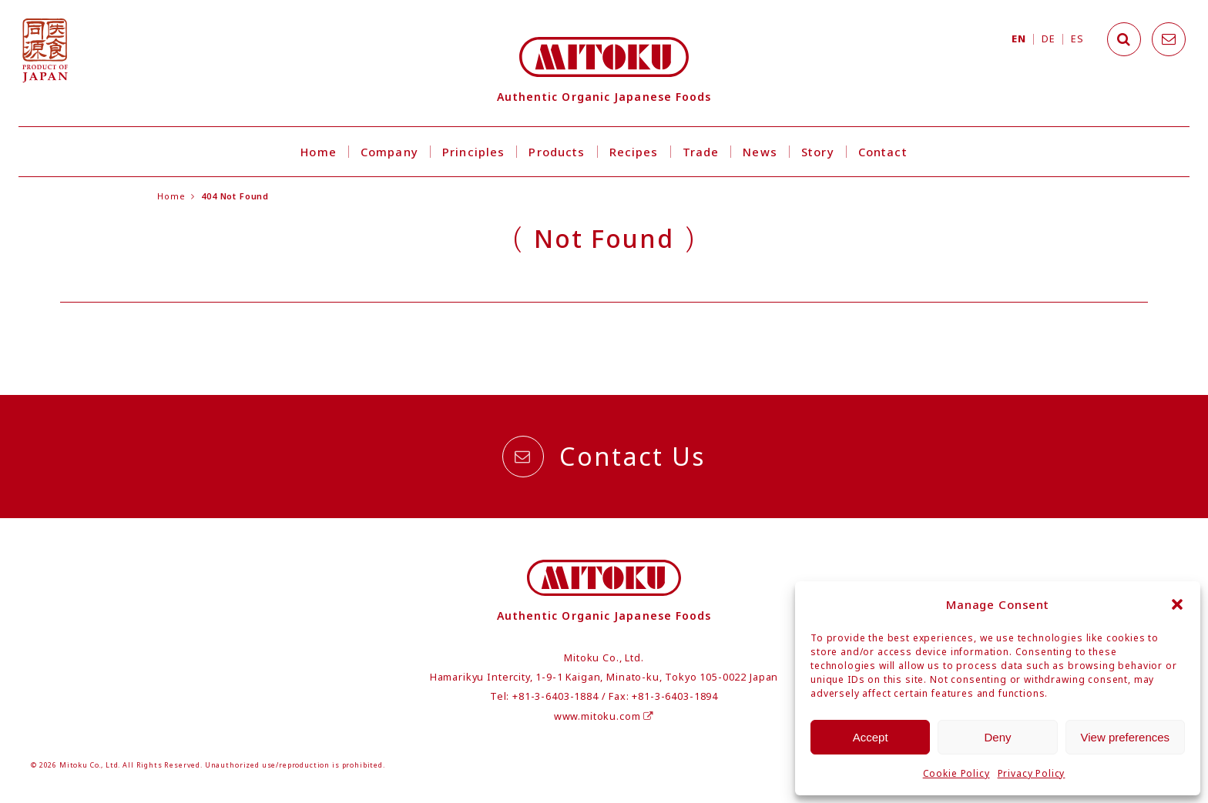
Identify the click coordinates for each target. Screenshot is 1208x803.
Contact (883, 151)
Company (389, 151)
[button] (1177, 604)
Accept (870, 737)
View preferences (1125, 737)
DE (1048, 38)
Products (556, 151)
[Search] (1124, 39)
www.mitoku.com (604, 716)
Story (817, 151)
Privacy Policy (1031, 773)
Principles (473, 151)
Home (318, 151)
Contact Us (603, 456)
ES (1077, 38)
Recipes (634, 151)
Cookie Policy (956, 773)
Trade (701, 151)
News (760, 151)
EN (1018, 38)
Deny (997, 737)
